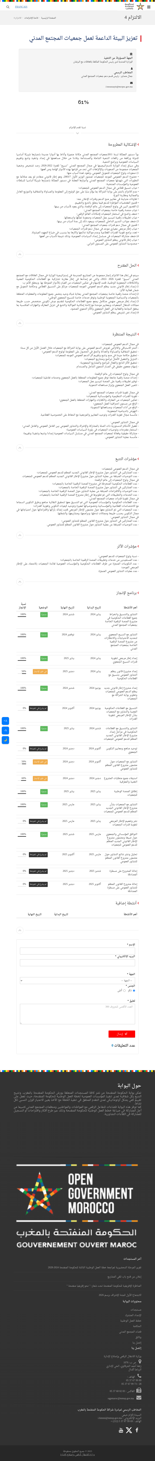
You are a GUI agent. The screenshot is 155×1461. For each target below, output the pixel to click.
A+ (5, 721)
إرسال (122, 1034)
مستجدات (136, 1310)
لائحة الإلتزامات (31, 18)
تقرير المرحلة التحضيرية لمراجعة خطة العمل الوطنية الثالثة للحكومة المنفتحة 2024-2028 (94, 1267)
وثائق (138, 1337)
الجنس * (130, 986)
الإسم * (131, 945)
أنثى (121, 990)
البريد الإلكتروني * (125, 956)
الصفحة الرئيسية (48, 18)
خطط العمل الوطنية (130, 1321)
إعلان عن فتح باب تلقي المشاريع (124, 1276)
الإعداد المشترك (133, 1315)
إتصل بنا (136, 1342)
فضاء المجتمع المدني (130, 1331)
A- (5, 730)
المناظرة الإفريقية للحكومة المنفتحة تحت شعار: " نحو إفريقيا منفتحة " (104, 1286)
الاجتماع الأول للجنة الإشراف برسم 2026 (120, 1295)
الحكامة (137, 1326)
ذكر (131, 990)
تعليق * (131, 1001)
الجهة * (131, 974)
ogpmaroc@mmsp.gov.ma (121, 1398)
